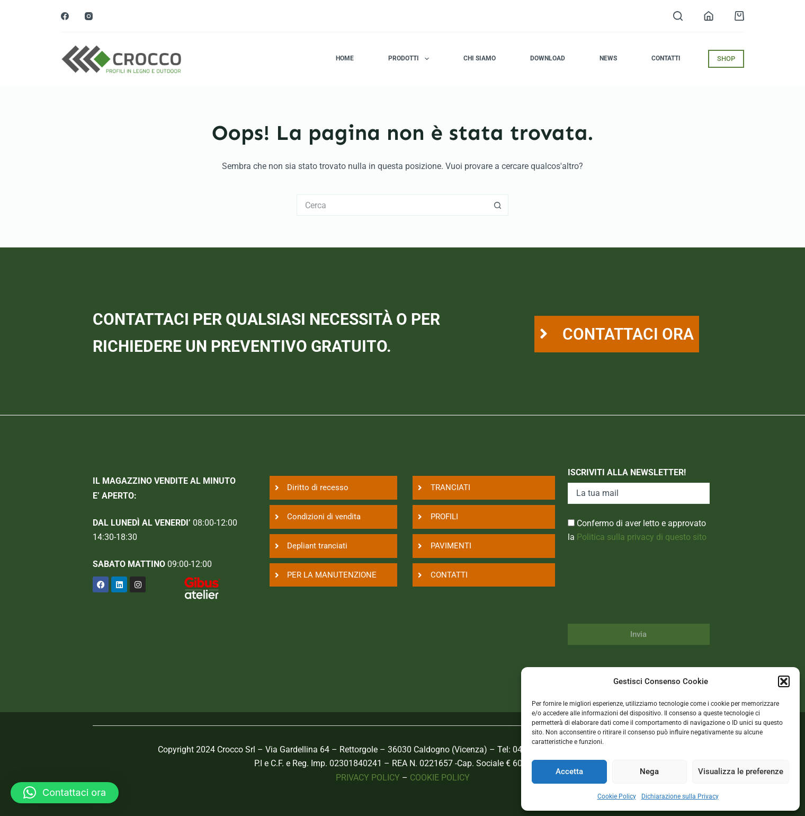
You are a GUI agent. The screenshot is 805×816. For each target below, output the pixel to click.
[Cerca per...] (392, 205)
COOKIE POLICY (440, 778)
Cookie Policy (616, 796)
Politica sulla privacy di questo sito (641, 537)
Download (547, 58)
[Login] (708, 16)
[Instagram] (89, 16)
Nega (649, 771)
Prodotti (410, 58)
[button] (784, 681)
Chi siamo (479, 58)
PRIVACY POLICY (368, 778)
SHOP (726, 59)
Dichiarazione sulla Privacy (680, 796)
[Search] (678, 16)
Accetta (569, 771)
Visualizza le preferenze (740, 771)
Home (345, 58)
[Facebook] (65, 16)
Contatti (666, 58)
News (608, 58)
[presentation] (648, 590)
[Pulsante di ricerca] (497, 205)
